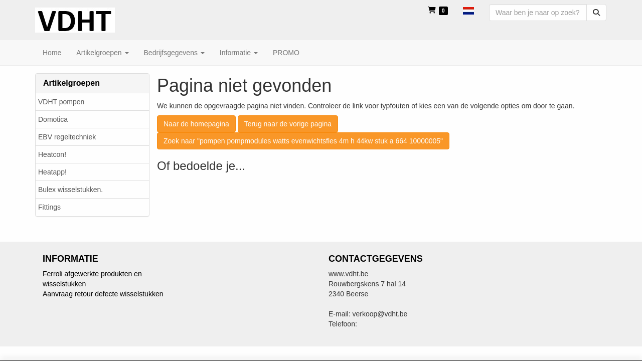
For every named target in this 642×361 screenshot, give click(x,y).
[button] (468, 10)
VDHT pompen (61, 102)
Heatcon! (52, 154)
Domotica (53, 119)
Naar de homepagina (196, 124)
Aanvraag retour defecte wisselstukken (103, 294)
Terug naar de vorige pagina (288, 124)
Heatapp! (52, 172)
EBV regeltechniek (67, 137)
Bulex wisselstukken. (70, 190)
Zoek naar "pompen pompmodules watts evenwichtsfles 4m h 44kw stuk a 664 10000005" (303, 141)
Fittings (49, 207)
